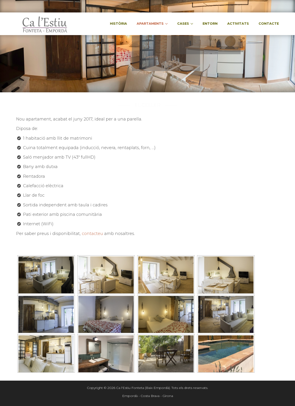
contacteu (93, 233)
